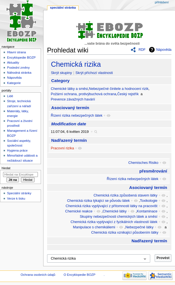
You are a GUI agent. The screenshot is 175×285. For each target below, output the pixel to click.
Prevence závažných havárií (73, 99)
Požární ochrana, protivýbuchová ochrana (83, 94)
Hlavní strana (16, 52)
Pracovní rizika (62, 148)
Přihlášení (162, 2)
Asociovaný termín (70, 107)
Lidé (10, 96)
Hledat (6, 168)
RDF (141, 50)
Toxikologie (148, 201)
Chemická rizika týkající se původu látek (98, 201)
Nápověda (163, 50)
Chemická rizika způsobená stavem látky (125, 195)
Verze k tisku (16, 198)
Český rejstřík (128, 94)
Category (60, 80)
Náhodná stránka (19, 72)
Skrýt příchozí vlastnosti (94, 73)
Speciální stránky (19, 193)
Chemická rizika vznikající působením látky (124, 232)
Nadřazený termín (69, 140)
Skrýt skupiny (61, 73)
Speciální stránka (63, 7)
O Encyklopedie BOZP (79, 274)
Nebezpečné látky (139, 227)
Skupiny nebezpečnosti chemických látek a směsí (118, 217)
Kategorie (14, 83)
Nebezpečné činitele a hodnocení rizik (119, 89)
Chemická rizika (76, 64)
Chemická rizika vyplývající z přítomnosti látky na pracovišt (111, 206)
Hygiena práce (17, 150)
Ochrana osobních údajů (38, 274)
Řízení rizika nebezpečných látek (76, 116)
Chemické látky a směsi (69, 89)
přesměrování (153, 171)
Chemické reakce (79, 211)
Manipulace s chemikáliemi (94, 227)
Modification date (68, 123)
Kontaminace (147, 211)
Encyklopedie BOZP (21, 57)
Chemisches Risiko (143, 163)
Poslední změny (18, 67)
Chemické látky (115, 211)
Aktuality (13, 62)
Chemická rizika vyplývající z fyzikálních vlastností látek (114, 222)
